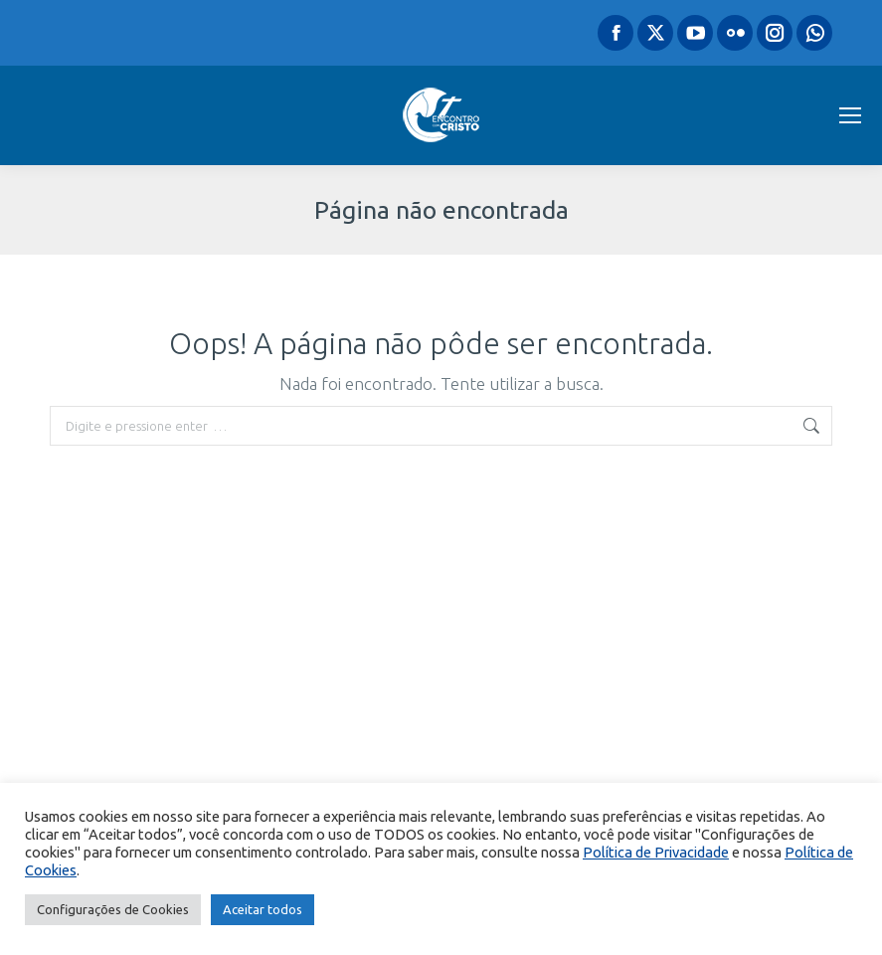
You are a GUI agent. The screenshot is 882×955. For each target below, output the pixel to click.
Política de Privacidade (656, 852)
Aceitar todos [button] (262, 909)
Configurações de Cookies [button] (113, 909)
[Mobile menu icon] (850, 115)
